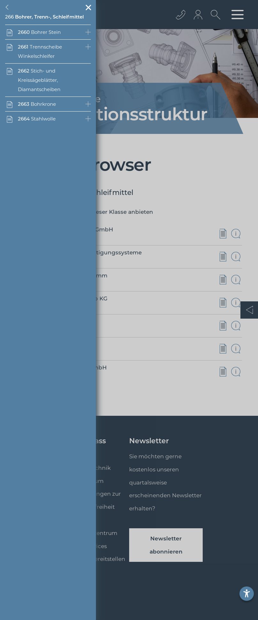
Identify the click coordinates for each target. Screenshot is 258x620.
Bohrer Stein (39, 32)
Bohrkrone (37, 104)
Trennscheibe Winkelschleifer (40, 51)
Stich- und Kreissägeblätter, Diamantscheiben (39, 80)
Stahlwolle (37, 119)
